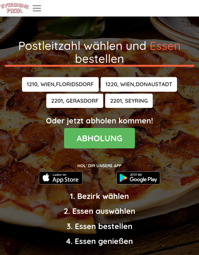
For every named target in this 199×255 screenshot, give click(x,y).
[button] (60, 84)
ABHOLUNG (100, 138)
